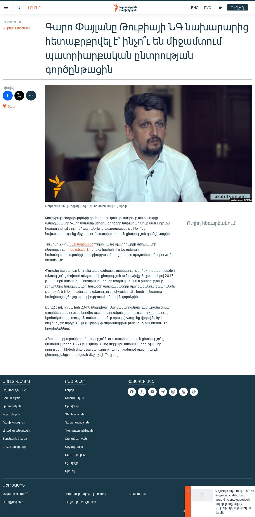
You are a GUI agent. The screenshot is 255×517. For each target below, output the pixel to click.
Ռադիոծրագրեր (13, 422)
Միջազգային (74, 446)
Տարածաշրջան (76, 438)
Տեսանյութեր (11, 398)
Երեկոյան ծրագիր (15, 446)
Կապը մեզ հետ (13, 502)
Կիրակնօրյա (11, 414)
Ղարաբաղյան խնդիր (79, 430)
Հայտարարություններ (81, 502)
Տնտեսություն (74, 414)
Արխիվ (70, 471)
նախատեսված (81, 244)
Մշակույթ (71, 463)
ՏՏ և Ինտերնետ (76, 455)
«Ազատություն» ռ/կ (16, 494)
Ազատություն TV (14, 390)
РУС (207, 7)
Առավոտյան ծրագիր (17, 430)
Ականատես (137, 494)
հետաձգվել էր (79, 249)
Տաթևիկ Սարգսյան (16, 28)
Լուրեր (34, 7)
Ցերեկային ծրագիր (15, 438)
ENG (195, 7)
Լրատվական (12, 406)
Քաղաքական (74, 398)
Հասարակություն (77, 422)
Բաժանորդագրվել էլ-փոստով (86, 494)
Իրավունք (72, 406)
